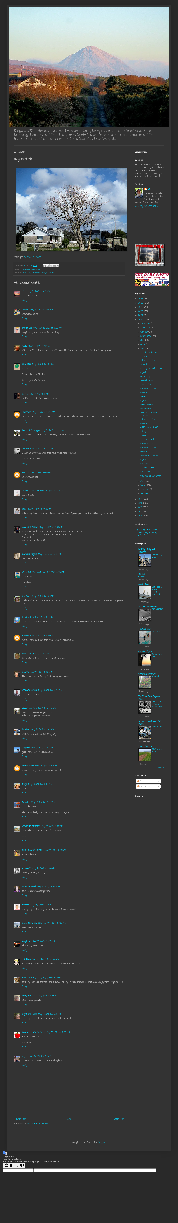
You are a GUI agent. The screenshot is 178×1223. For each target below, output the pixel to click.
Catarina (26, 802)
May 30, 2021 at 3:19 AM (41, 1056)
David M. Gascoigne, (31, 430)
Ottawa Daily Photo (147, 674)
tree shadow (146, 384)
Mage (24, 784)
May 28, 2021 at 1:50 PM (54, 572)
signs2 (143, 372)
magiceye (26, 941)
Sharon (25, 672)
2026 (141, 298)
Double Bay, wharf (157, 556)
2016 (140, 515)
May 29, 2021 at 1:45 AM (43, 941)
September (146, 336)
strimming (145, 376)
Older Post (119, 1119)
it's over (143, 435)
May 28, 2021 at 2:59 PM (41, 635)
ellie (24, 509)
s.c (23, 394)
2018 (140, 507)
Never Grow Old (157, 655)
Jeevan (25, 448)
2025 (141, 303)
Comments (143, 786)
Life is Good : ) (145, 746)
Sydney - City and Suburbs (146, 551)
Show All (161, 768)
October (144, 332)
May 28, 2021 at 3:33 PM (50, 690)
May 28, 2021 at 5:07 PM (42, 747)
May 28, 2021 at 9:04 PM (43, 868)
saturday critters (148, 360)
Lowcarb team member (33, 1032)
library (143, 396)
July (142, 340)
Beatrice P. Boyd (29, 977)
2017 (140, 511)
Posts (140, 781)
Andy (24, 346)
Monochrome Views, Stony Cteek (157, 704)
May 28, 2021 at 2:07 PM (43, 596)
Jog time (156, 631)
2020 (141, 499)
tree (38, 269)
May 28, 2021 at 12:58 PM (51, 527)
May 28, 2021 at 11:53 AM (53, 430)
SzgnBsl (26, 747)
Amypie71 (26, 868)
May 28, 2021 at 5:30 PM (46, 766)
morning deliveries (148, 352)
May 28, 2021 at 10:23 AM (50, 328)
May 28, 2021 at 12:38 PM (39, 509)
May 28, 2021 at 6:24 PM (43, 802)
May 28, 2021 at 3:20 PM (41, 672)
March (143, 485)
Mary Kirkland (29, 886)
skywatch (144, 364)
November (145, 327)
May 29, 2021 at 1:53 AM (49, 977)
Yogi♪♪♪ (25, 1056)
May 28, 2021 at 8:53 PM (55, 850)
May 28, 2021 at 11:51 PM (54, 923)
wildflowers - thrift (149, 427)
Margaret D (27, 995)
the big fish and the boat (151, 368)
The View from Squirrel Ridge (149, 698)
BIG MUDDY (157, 609)
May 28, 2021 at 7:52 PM (52, 826)
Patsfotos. (26, 364)
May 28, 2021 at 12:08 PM (39, 472)
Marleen (26, 729)
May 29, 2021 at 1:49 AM (47, 959)
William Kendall (29, 690)
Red (24, 653)
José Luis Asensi (30, 527)
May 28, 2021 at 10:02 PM (49, 886)
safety (143, 431)
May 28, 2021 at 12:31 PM (52, 490)
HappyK (25, 905)
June (143, 344)
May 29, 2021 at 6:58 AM (46, 995)
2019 (140, 503)
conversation (146, 408)
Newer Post (20, 1119)
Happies (141, 576)
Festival (155, 676)
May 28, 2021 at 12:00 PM (42, 448)
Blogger (101, 1142)
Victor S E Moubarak (31, 572)
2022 (141, 315)
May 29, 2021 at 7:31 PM (49, 1014)
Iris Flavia (26, 596)
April (143, 481)
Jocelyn (25, 309)
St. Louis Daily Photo (147, 606)
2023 (141, 311)
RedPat (25, 635)
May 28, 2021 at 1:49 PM (49, 554)
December (145, 323)
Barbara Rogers (29, 554)
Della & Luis (157, 726)
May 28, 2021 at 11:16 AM (43, 364)
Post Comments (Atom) (38, 1123)
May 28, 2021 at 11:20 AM (37, 394)
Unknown (26, 412)
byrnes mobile (146, 404)
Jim (24, 291)
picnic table (145, 471)
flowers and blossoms (150, 455)
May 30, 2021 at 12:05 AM (58, 1032)
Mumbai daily (144, 629)
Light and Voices (29, 1014)
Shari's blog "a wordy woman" (147, 534)
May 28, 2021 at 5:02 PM (42, 729)
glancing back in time (147, 529)
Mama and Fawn (157, 750)
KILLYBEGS (149, 226)
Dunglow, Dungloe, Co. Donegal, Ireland (38, 272)
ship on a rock (146, 443)
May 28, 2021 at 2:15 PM (41, 617)
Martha (25, 617)
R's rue (141, 574)
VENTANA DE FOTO (31, 826)
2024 (141, 307)
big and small (146, 380)
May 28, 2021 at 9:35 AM (42, 309)
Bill (149, 189)
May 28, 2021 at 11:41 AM (43, 412)
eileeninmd (27, 708)
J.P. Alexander (28, 959)
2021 (140, 319)
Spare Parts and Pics (32, 923)
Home (69, 1119)
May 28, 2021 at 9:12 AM (38, 291)
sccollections (143, 584)
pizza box (144, 356)
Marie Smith (28, 766)
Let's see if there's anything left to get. (157, 591)
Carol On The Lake (30, 490)
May (142, 348)
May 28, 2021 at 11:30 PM (41, 905)
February (145, 489)
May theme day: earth (150, 476)
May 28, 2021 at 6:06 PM (40, 784)
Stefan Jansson (29, 328)
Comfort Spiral (145, 651)
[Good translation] (8, 1165)
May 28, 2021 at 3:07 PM (38, 653)
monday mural (147, 439)
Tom (24, 472)
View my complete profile (147, 206)
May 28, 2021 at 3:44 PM (44, 708)
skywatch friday (32, 257)
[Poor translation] (19, 1165)
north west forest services (148, 414)
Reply (24, 300)
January (144, 493)
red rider (144, 464)
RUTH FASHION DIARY (32, 850)
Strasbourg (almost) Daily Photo (150, 723)
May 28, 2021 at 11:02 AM (39, 346)
